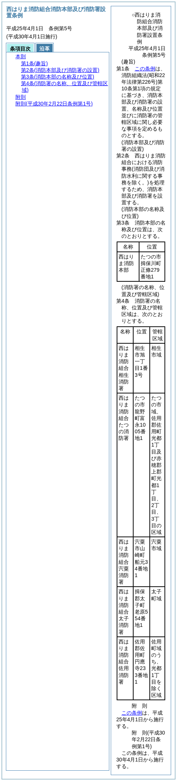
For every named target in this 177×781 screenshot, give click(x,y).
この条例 (145, 69)
